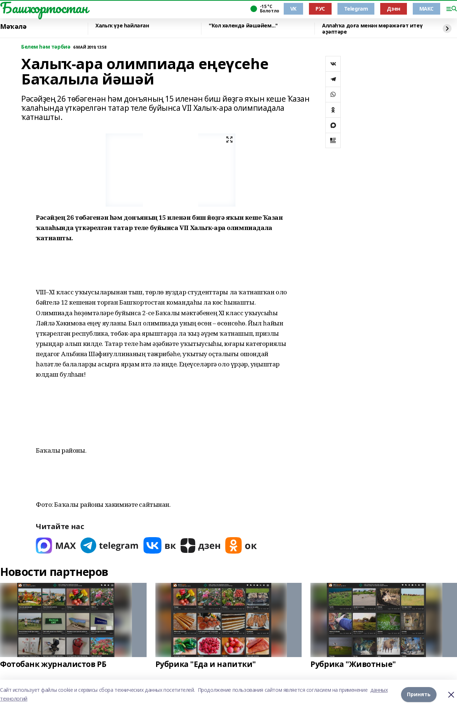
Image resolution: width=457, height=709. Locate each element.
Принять (419, 694)
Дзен (393, 8)
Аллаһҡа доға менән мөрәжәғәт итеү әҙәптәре (372, 29)
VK (293, 8)
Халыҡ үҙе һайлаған (122, 26)
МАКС (426, 8)
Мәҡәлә (13, 27)
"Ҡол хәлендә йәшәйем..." (243, 26)
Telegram (356, 8)
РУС (320, 8)
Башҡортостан (44, 8)
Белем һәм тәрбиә (45, 47)
